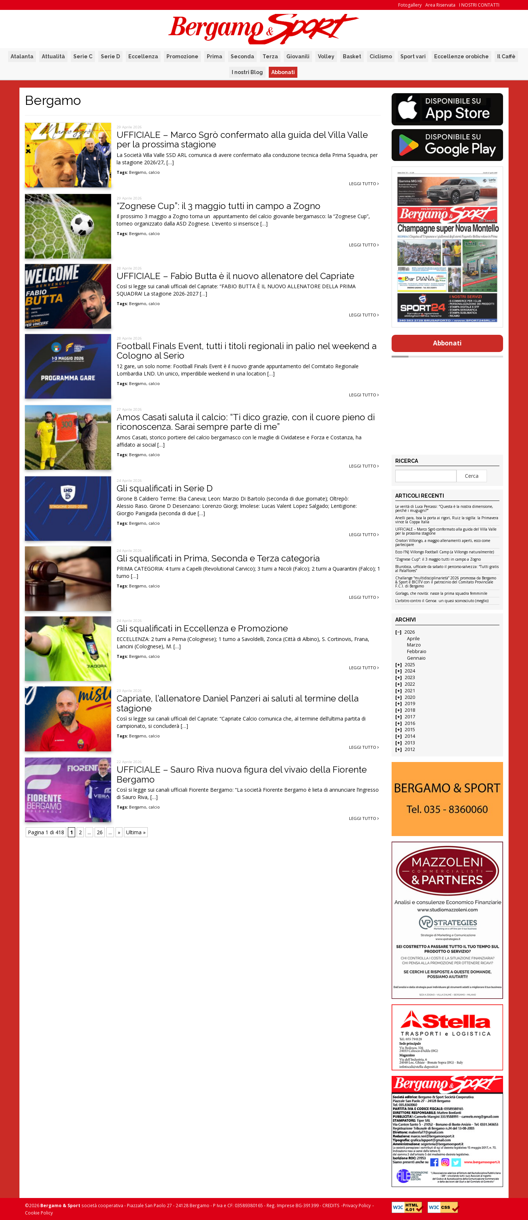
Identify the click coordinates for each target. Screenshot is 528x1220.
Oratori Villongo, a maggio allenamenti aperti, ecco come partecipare (442, 543)
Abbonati (283, 72)
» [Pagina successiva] (119, 832)
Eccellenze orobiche (461, 56)
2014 (410, 736)
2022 (410, 684)
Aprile (413, 638)
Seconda (242, 56)
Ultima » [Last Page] (136, 832)
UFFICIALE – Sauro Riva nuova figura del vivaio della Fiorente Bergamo (242, 774)
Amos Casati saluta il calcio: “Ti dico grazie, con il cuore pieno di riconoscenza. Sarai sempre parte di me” (246, 422)
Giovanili (297, 56)
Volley (326, 56)
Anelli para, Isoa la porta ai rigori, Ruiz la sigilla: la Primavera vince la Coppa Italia (446, 520)
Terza (270, 56)
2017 (410, 717)
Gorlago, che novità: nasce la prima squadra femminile (441, 593)
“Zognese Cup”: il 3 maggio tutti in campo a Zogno (218, 206)
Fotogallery (410, 5)
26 (100, 832)
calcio (154, 172)
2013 (410, 743)
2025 (410, 665)
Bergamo (137, 172)
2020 (410, 697)
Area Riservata (440, 5)
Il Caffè (506, 56)
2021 (410, 691)
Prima (214, 56)
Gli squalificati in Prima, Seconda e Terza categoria (218, 558)
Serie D (110, 56)
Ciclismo (381, 56)
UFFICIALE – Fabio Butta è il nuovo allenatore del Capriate (235, 276)
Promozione (182, 56)
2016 (410, 723)
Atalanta (22, 56)
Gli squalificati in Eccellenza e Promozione (202, 628)
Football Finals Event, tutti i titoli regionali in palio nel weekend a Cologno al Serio (247, 351)
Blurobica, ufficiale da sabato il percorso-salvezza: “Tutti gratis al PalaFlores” (447, 569)
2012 (410, 749)
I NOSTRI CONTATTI (479, 5)
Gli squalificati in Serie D (165, 488)
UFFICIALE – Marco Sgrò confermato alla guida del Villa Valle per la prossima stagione (242, 139)
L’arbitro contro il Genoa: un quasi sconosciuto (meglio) (441, 601)
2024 (410, 671)
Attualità (53, 56)
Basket (352, 56)
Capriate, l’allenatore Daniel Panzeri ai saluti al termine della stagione (238, 703)
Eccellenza (143, 56)
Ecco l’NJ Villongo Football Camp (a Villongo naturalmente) (444, 552)
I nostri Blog (247, 72)
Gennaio (416, 658)
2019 (410, 703)
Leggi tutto (364, 183)
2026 (409, 632)
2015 (410, 729)
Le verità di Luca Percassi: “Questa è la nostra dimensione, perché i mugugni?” (444, 509)
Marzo (414, 645)
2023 (410, 677)
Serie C (82, 56)
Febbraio (416, 651)
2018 (410, 710)
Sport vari (413, 56)
